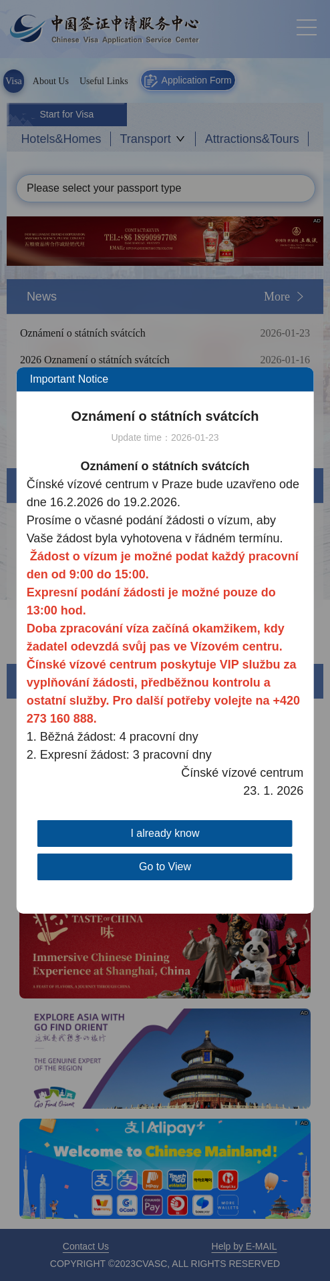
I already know (164, 833)
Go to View (165, 866)
